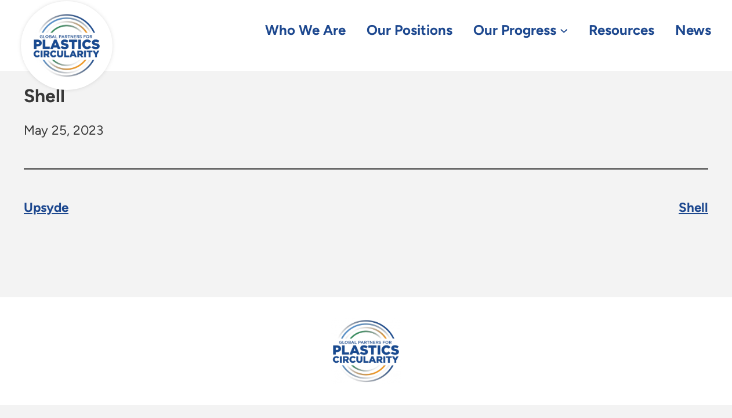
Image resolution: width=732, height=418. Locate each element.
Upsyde (46, 208)
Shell (693, 208)
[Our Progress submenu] (564, 30)
